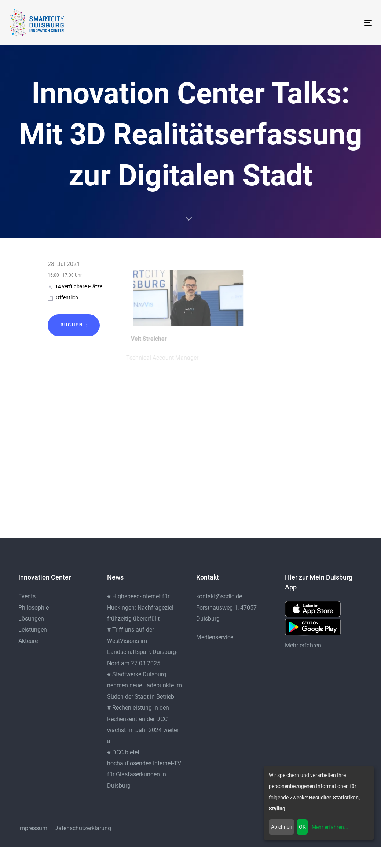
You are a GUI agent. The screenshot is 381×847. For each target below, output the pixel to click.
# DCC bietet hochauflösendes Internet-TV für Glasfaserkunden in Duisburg (144, 769)
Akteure (28, 640)
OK (302, 827)
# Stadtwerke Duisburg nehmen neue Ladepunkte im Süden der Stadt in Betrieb (144, 685)
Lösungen (31, 618)
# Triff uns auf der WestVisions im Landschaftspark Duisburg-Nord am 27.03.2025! (142, 646)
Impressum (32, 828)
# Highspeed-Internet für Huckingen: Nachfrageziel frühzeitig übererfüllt (140, 607)
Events (27, 596)
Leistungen (32, 629)
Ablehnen (281, 827)
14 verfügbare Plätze (75, 286)
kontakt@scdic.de (219, 596)
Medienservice (214, 637)
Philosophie (33, 607)
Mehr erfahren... (330, 827)
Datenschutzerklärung (82, 828)
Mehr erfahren (303, 645)
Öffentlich (67, 297)
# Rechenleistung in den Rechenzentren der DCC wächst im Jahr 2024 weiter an (143, 724)
